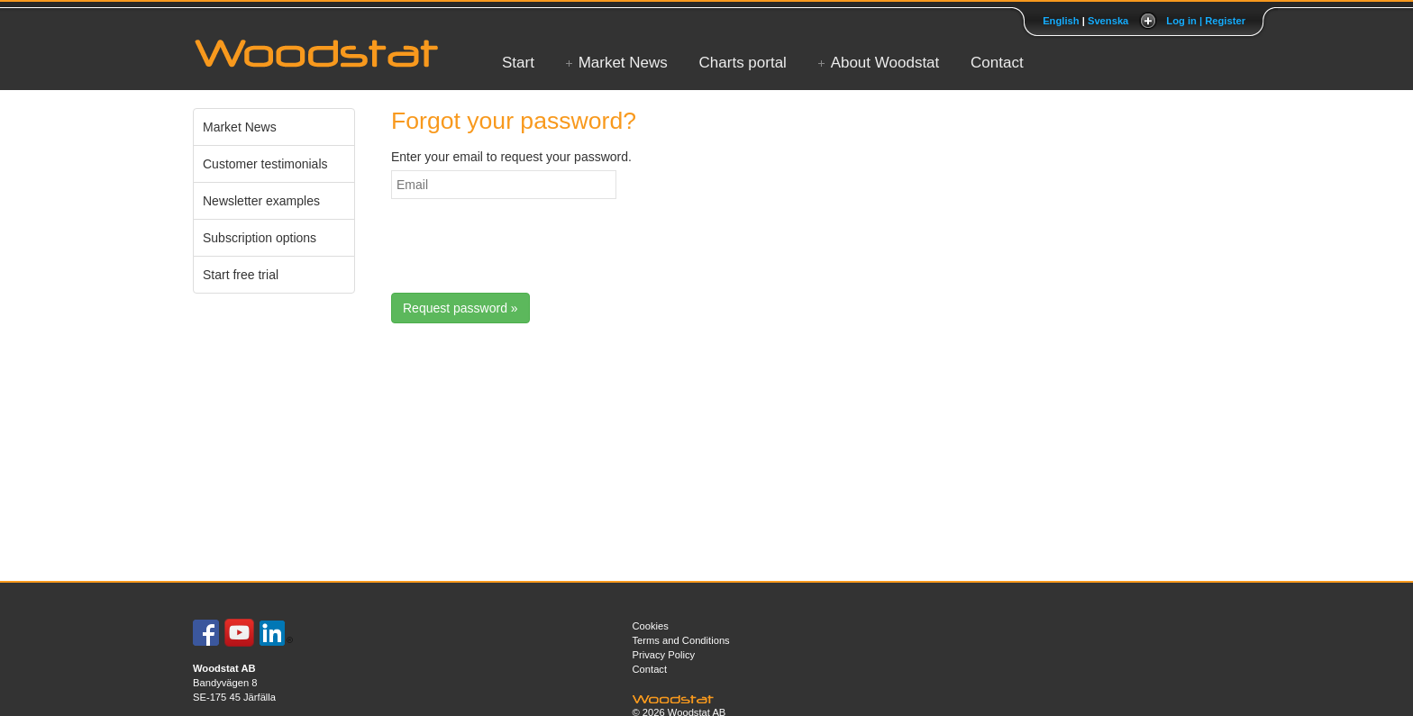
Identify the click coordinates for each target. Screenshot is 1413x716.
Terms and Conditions (681, 640)
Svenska (1108, 20)
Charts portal (743, 62)
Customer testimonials (265, 164)
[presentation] (528, 248)
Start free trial (240, 274)
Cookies (651, 626)
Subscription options (259, 238)
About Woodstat (885, 62)
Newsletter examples (261, 201)
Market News (623, 62)
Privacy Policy (664, 654)
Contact (997, 62)
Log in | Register (1205, 20)
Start (518, 62)
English (1061, 20)
